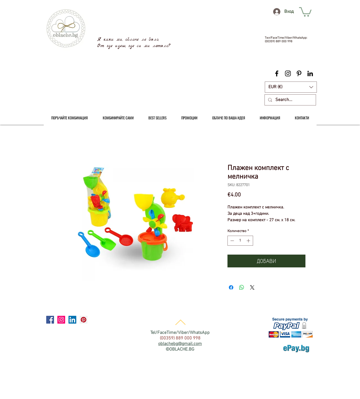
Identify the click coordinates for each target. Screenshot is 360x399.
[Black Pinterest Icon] (299, 73)
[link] (305, 11)
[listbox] (291, 87)
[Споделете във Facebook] (231, 287)
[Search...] (289, 100)
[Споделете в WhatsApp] (241, 287)
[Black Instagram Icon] (288, 73)
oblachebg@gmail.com (180, 344)
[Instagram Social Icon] (61, 320)
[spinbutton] (240, 240)
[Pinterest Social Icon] (83, 320)
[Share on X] (252, 287)
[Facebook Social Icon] (50, 320)
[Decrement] (231, 240)
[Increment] (249, 240)
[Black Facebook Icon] (277, 73)
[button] (291, 87)
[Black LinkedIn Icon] (310, 73)
